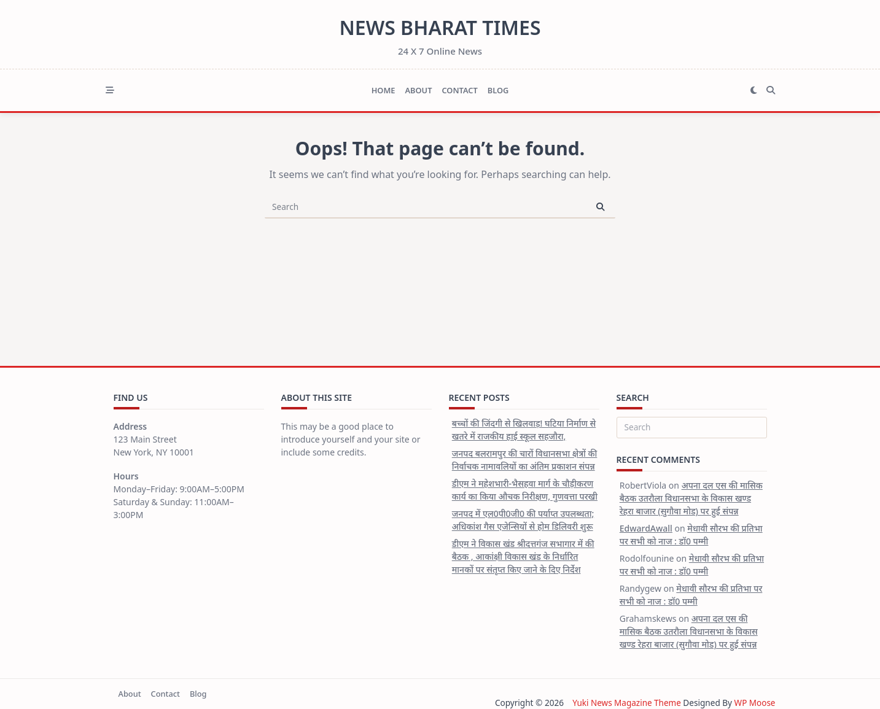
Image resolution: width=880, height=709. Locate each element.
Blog (498, 90)
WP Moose (754, 702)
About (418, 90)
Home (383, 90)
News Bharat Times (439, 27)
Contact (459, 90)
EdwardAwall (646, 528)
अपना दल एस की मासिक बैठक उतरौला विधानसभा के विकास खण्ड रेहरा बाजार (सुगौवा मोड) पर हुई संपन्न (691, 498)
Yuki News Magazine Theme (625, 702)
